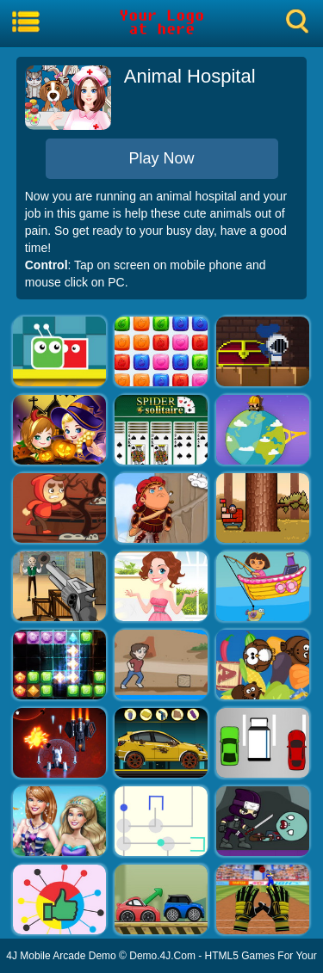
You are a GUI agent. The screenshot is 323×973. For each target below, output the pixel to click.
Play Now (161, 158)
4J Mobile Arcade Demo (60, 956)
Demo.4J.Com (162, 956)
